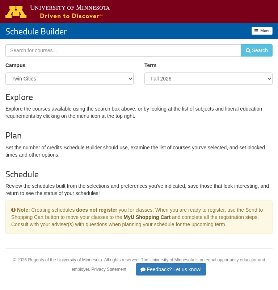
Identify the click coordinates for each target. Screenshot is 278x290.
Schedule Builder (36, 31)
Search (257, 50)
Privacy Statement (109, 269)
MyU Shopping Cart (147, 217)
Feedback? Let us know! (171, 269)
